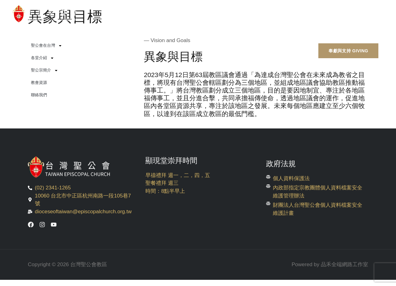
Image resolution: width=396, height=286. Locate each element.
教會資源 (39, 82)
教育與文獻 (325, 33)
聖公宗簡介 (44, 70)
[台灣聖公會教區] (46, 14)
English (363, 33)
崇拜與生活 (239, 33)
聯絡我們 (39, 95)
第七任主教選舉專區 (111, 33)
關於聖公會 (158, 33)
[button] (348, 51)
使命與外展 (282, 33)
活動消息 (198, 33)
